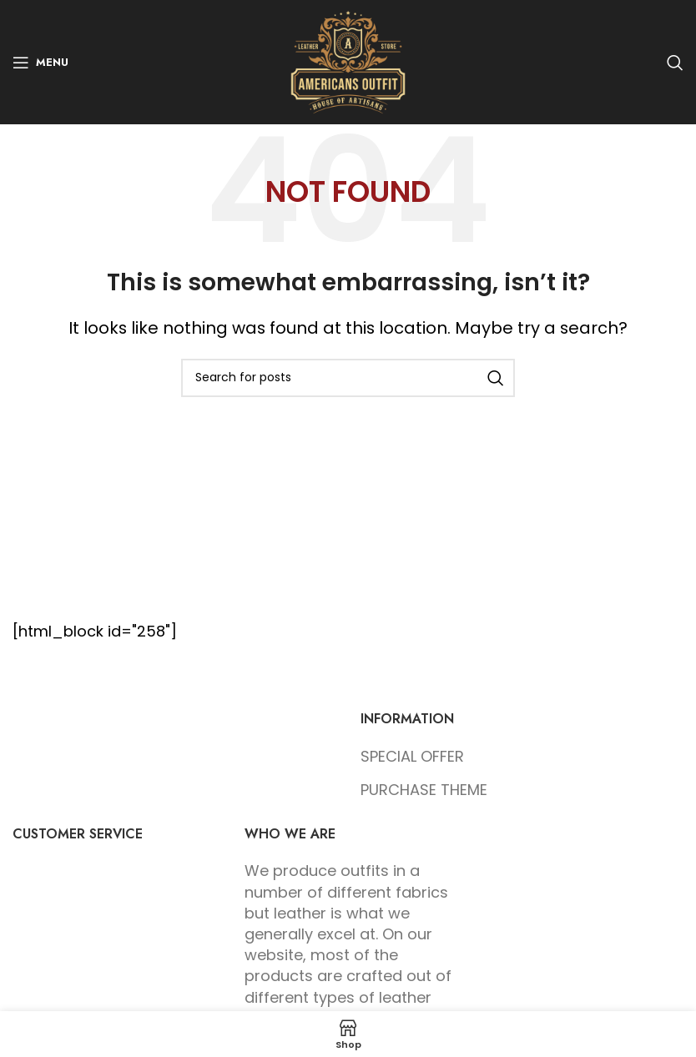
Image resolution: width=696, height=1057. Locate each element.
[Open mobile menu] (40, 62)
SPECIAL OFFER (412, 756)
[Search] (675, 62)
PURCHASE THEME (424, 789)
